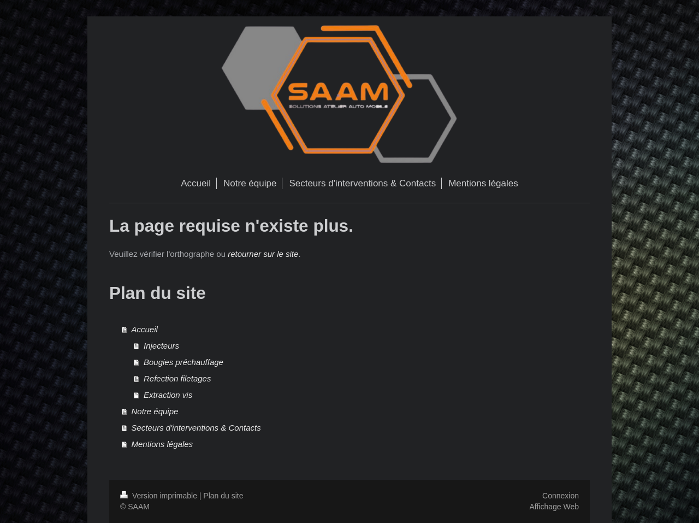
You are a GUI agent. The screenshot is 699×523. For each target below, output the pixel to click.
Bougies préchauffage (183, 362)
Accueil (145, 329)
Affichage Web (554, 506)
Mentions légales (162, 444)
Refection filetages (177, 378)
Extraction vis (168, 394)
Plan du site (223, 495)
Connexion (560, 495)
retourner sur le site (263, 253)
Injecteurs (161, 345)
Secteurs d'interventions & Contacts (196, 427)
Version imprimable (159, 495)
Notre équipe (155, 411)
